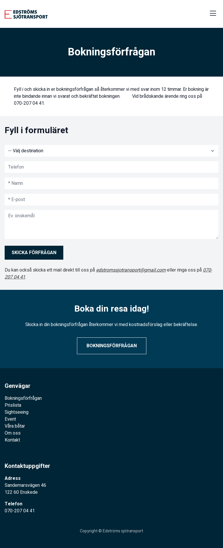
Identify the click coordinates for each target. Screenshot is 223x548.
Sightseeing (16, 412)
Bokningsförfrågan (112, 345)
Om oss (13, 433)
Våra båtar (15, 426)
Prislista (13, 405)
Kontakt (12, 440)
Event (10, 419)
